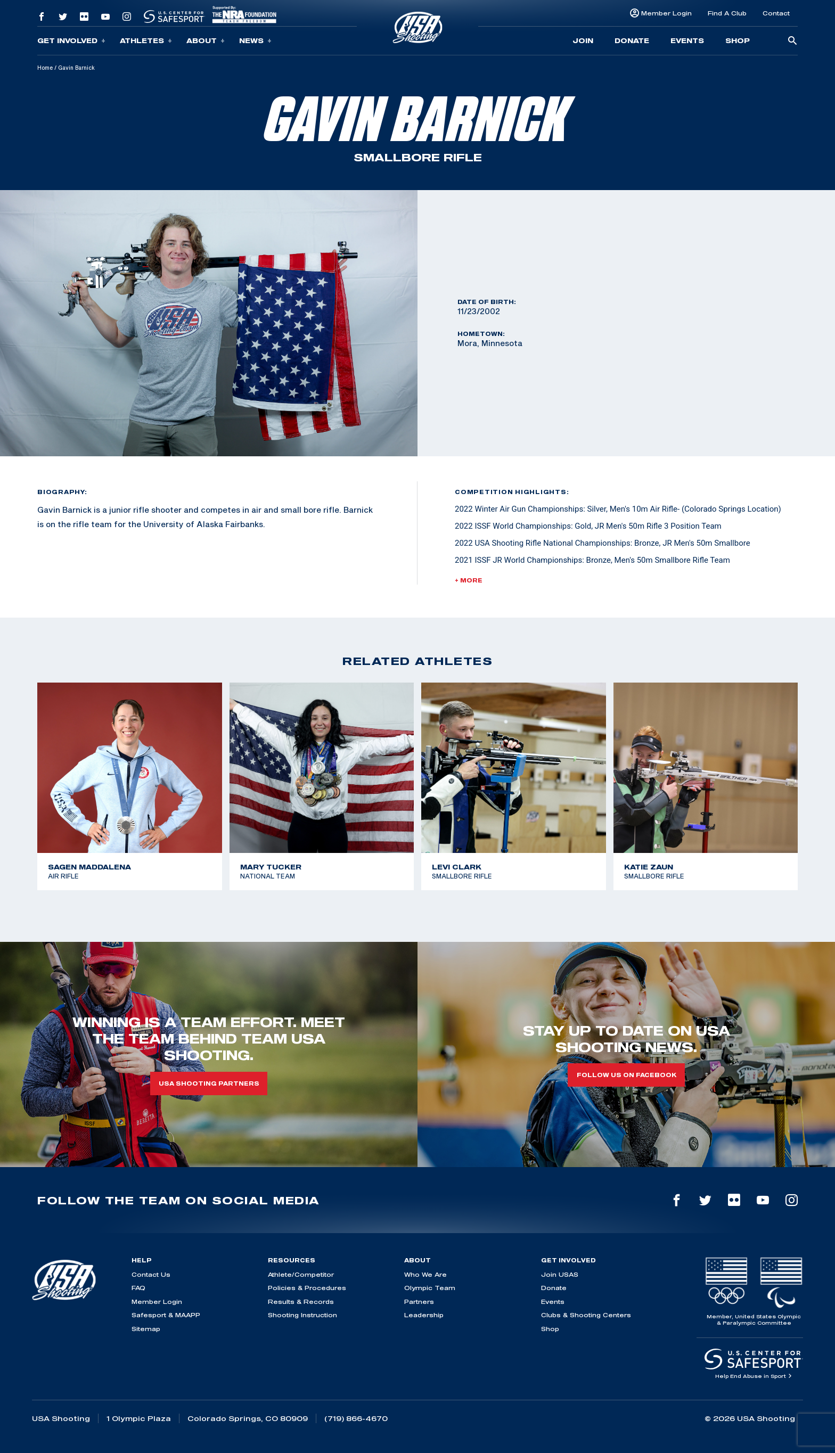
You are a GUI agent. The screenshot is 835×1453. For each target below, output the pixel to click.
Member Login (666, 13)
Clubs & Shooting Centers (586, 1314)
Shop (737, 40)
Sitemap (146, 1328)
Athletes (146, 40)
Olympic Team (429, 1287)
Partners (419, 1301)
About (205, 40)
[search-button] (792, 41)
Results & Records (301, 1301)
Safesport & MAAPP (166, 1314)
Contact (776, 13)
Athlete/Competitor (301, 1274)
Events (687, 40)
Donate (632, 40)
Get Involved (71, 40)
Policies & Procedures (307, 1287)
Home (45, 67)
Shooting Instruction (302, 1314)
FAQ (138, 1287)
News (255, 40)
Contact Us (151, 1274)
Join (582, 40)
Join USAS (559, 1274)
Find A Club (727, 13)
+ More (468, 580)
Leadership (424, 1314)
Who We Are (425, 1274)
